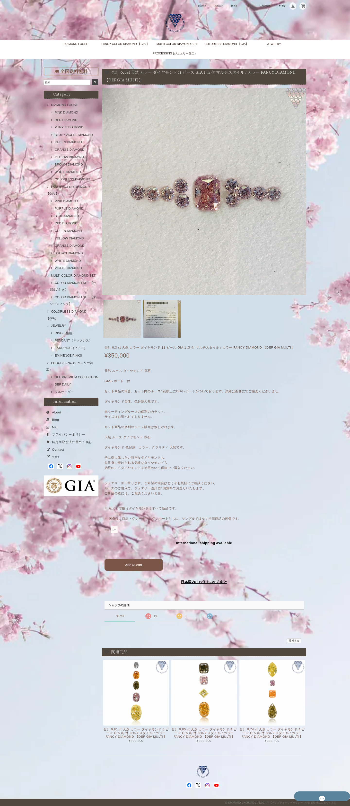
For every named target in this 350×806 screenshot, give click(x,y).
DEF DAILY (63, 384)
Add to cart (133, 564)
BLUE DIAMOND (67, 216)
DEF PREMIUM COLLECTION (76, 377)
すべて (121, 615)
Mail (248, 6)
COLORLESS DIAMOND (72, 179)
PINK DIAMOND (66, 112)
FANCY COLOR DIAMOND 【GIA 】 (125, 44)
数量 (107, 530)
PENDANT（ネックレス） (73, 340)
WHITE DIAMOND (68, 172)
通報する (294, 640)
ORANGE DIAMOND (69, 149)
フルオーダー (64, 392)
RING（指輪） (65, 333)
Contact (265, 6)
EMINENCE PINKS (68, 355)
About (219, 6)
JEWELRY (274, 44)
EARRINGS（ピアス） (71, 348)
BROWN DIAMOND (69, 164)
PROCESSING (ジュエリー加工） (175, 53)
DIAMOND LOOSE (75, 44)
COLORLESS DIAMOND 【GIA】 (226, 44)
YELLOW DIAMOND (69, 238)
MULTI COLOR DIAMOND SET (177, 44)
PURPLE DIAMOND (69, 127)
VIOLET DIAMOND (68, 268)
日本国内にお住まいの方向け (204, 581)
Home (202, 6)
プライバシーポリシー (68, 434)
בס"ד (282, 6)
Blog (234, 6)
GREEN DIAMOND (68, 142)
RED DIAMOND (66, 120)
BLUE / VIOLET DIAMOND (74, 135)
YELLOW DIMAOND (69, 157)
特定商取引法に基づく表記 (72, 442)
